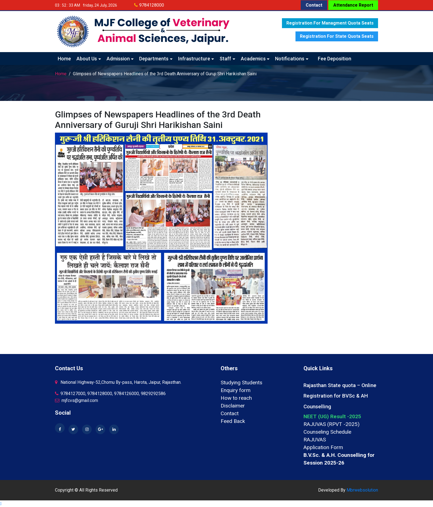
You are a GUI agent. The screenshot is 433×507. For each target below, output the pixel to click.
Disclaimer (233, 406)
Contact (314, 5)
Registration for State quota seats (337, 36)
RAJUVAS (314, 439)
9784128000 (151, 5)
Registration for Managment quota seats (330, 23)
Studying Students (241, 382)
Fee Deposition (334, 58)
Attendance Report (353, 5)
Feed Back (233, 421)
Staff (225, 58)
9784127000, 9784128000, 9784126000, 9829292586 (110, 393)
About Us (86, 58)
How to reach (236, 398)
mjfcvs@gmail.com (76, 400)
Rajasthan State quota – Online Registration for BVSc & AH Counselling (339, 396)
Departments (153, 58)
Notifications (289, 58)
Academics (253, 58)
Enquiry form (235, 390)
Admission (118, 58)
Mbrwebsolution (362, 490)
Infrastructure (194, 58)
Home (64, 58)
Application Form (323, 447)
